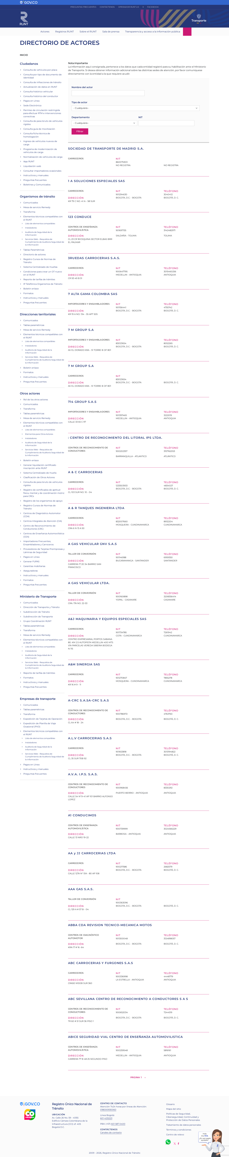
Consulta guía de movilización (39, 129)
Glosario (170, 1104)
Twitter (175, 1143)
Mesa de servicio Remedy (36, 207)
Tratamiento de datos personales (183, 1125)
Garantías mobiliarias (34, 566)
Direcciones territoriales (38, 314)
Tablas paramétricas (33, 325)
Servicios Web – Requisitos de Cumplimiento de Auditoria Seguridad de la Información (44, 242)
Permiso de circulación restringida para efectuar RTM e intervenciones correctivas (42, 113)
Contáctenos (107, 7)
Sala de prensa (110, 31)
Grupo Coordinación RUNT (37, 621)
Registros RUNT (64, 31)
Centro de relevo (175, 1134)
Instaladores (31, 228)
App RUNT (28, 161)
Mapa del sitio (173, 1109)
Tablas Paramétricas (33, 250)
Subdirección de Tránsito (36, 612)
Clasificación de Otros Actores (39, 477)
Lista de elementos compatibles (40, 223)
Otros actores (30, 393)
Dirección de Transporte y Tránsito (41, 607)
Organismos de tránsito (37, 196)
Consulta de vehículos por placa (40, 70)
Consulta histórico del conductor (40, 96)
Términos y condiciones (178, 1129)
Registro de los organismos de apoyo (43, 501)
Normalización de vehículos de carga (42, 157)
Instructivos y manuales (35, 175)
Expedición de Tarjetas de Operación (42, 719)
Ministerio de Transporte (38, 596)
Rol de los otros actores (35, 399)
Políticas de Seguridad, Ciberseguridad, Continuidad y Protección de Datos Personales (183, 1116)
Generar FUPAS (31, 561)
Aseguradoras (30, 570)
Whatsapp (168, 1142)
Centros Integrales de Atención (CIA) (42, 521)
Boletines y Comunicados (36, 184)
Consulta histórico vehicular (38, 91)
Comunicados (30, 202)
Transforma (29, 212)
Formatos (28, 293)
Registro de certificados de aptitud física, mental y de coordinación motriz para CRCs (43, 493)
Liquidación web (32, 166)
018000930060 (108, 1109)
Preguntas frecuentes (83, 7)
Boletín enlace (31, 288)
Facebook (153, 7)
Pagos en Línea (31, 100)
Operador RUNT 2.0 (128, 7)
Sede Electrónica (32, 105)
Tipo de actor (79, 102)
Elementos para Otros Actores (39, 434)
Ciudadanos (29, 63)
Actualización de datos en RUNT (40, 87)
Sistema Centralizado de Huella (39, 473)
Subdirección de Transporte (38, 616)
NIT (140, 117)
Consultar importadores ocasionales (42, 171)
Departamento (81, 117)
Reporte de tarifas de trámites (39, 279)
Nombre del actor (82, 87)
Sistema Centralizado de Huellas (40, 267)
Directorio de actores (34, 254)
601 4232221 (106, 1118)
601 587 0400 (118, 1124)
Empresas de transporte (37, 699)
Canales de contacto (111, 1132)
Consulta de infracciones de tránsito (42, 82)
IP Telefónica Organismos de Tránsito (42, 284)
